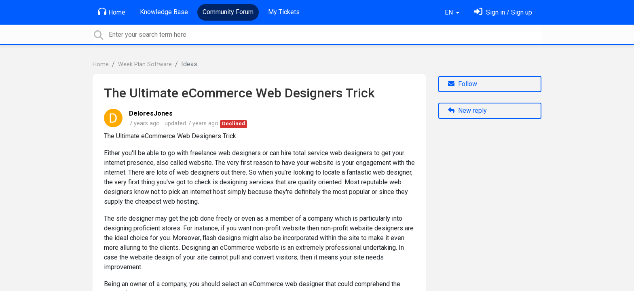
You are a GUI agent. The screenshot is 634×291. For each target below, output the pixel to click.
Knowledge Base (164, 12)
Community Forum (228, 12)
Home (111, 11)
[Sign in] (503, 12)
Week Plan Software (145, 64)
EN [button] (449, 12)
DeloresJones (151, 113)
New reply (467, 110)
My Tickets (284, 12)
